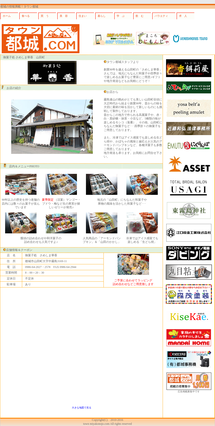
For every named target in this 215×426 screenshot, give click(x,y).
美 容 (64, 15)
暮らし (102, 15)
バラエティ (161, 15)
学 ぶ (121, 15)
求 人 (183, 15)
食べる (26, 15)
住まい (83, 15)
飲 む (140, 15)
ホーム (7, 15)
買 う (45, 15)
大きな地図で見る (81, 407)
